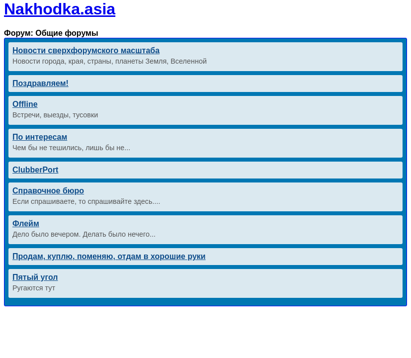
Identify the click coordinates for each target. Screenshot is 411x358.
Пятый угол (35, 277)
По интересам (39, 137)
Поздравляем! (40, 83)
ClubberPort (35, 170)
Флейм (25, 223)
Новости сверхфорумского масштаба (86, 50)
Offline (25, 104)
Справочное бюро (48, 190)
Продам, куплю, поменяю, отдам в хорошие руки (109, 256)
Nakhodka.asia (59, 9)
